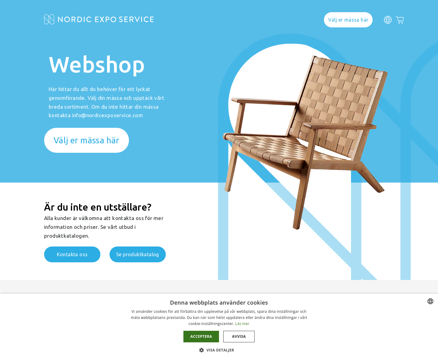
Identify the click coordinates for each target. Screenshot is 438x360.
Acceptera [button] (201, 336)
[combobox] (430, 301)
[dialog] (219, 327)
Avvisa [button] (239, 336)
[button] (219, 350)
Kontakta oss (72, 254)
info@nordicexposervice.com (107, 115)
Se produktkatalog (137, 254)
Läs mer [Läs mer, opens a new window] (242, 323)
